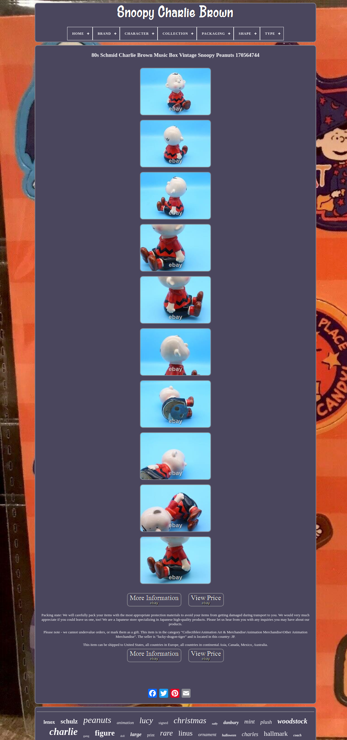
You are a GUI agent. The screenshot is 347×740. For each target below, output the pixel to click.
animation (125, 722)
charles (250, 734)
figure (105, 733)
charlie (63, 731)
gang (86, 735)
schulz (69, 721)
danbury (231, 722)
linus (186, 733)
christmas (190, 720)
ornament (207, 734)
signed (163, 723)
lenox (49, 722)
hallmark (276, 733)
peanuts (97, 720)
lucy (146, 720)
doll (122, 735)
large (136, 734)
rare (166, 733)
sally (215, 723)
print (150, 735)
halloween (229, 735)
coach (297, 735)
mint (249, 721)
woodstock (293, 721)
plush (266, 722)
